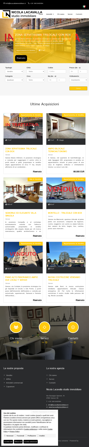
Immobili (50, 14)
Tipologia (8, 68)
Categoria (8, 76)
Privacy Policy (14, 431)
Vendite (9, 375)
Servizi (70, 14)
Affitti (8, 379)
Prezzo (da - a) (74, 68)
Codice (50, 68)
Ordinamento (74, 76)
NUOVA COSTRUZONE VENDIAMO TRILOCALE (64, 279)
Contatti (79, 14)
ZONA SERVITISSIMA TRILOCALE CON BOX (21, 150)
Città (28, 68)
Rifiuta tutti (18, 442)
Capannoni (10, 386)
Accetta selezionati (31, 442)
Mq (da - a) (52, 76)
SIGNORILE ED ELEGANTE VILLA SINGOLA (20, 214)
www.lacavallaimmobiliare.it (58, 407)
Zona (28, 76)
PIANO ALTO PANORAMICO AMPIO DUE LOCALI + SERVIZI (21, 279)
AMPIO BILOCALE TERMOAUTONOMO (57, 150)
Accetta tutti (8, 442)
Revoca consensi (62, 441)
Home (41, 14)
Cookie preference (30, 429)
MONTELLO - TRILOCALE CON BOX (65, 213)
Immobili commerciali (14, 383)
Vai (16, 342)
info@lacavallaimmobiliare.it (16, 3)
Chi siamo (60, 14)
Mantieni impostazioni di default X (44, 412)
